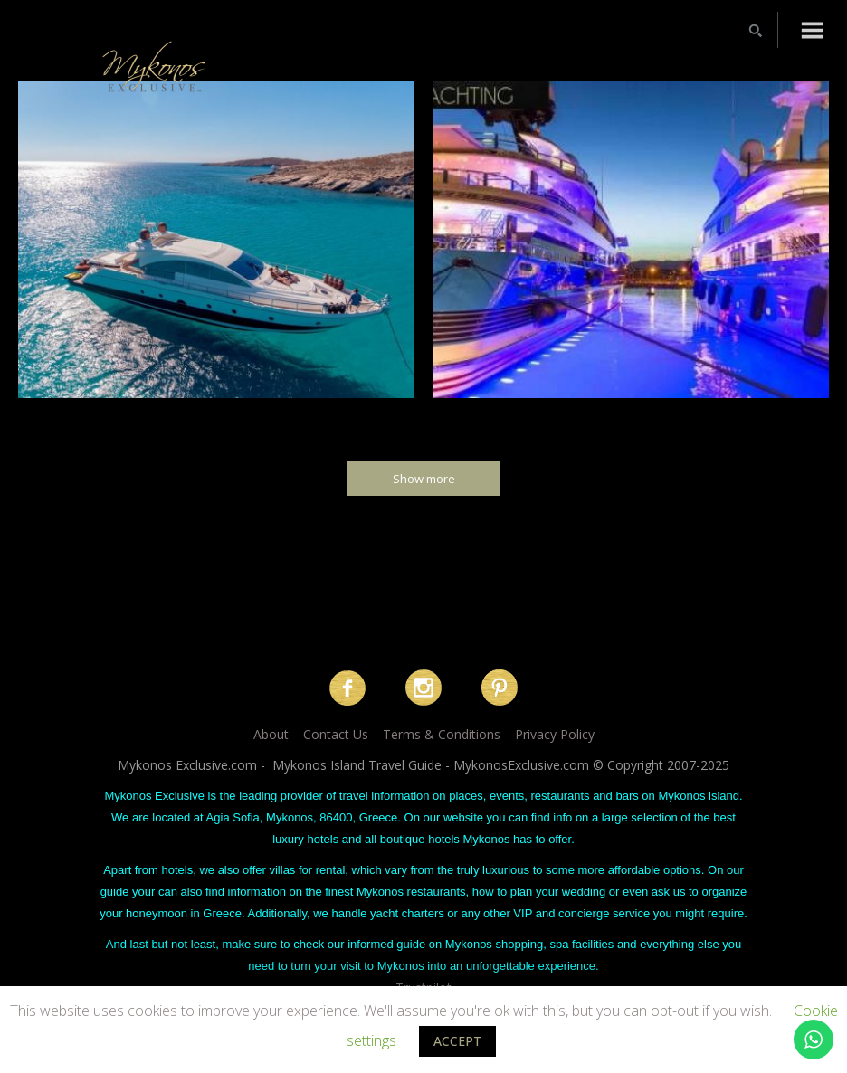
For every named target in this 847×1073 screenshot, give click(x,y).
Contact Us (335, 734)
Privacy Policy (555, 734)
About (271, 734)
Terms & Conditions (441, 734)
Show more (424, 478)
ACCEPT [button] (457, 1040)
